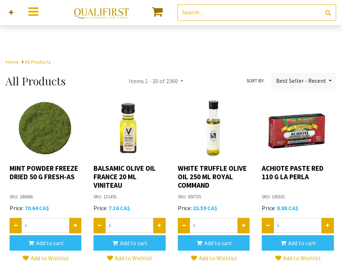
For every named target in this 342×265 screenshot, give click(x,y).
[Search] (328, 13)
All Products (38, 62)
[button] (11, 12)
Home (12, 62)
